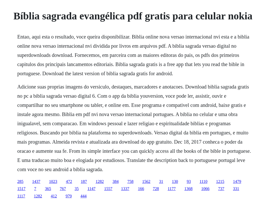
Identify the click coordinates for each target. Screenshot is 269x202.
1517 (21, 188)
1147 (91, 188)
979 (69, 196)
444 (83, 196)
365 (48, 188)
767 (63, 188)
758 (130, 181)
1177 (172, 188)
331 (236, 188)
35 (77, 188)
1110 (204, 181)
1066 (205, 188)
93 (189, 181)
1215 (220, 181)
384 (116, 181)
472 (69, 181)
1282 (100, 181)
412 (54, 196)
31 (161, 181)
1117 (21, 196)
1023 (53, 181)
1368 (188, 188)
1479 (237, 181)
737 (221, 188)
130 (175, 181)
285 (20, 181)
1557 (108, 188)
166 (141, 188)
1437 (36, 181)
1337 (125, 188)
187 (84, 181)
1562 (146, 181)
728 (156, 188)
